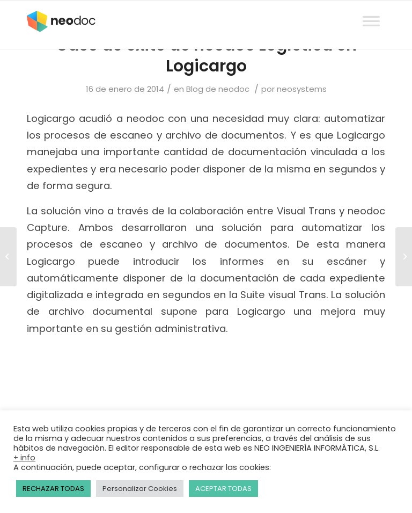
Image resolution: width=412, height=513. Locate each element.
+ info (24, 458)
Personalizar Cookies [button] (139, 488)
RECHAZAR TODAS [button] (53, 488)
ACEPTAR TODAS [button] (223, 488)
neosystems (302, 89)
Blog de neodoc (217, 89)
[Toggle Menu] (371, 11)
